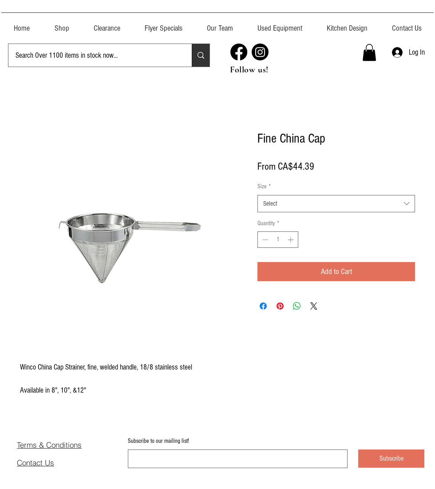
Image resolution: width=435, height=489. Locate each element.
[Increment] (291, 239)
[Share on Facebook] (263, 306)
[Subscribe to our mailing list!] (235, 459)
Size (264, 186)
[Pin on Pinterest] (280, 306)
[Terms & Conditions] (63, 444)
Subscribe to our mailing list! (158, 441)
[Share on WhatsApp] (297, 306)
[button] (279, 24)
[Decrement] (264, 239)
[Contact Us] (48, 462)
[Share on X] (313, 306)
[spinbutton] (278, 239)
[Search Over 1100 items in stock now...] (93, 55)
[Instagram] (260, 52)
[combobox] (336, 203)
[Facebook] (238, 52)
